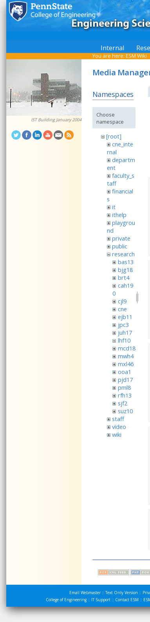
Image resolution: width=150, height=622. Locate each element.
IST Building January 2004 (56, 119)
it (114, 207)
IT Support (100, 599)
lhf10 (124, 340)
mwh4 (126, 356)
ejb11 (125, 317)
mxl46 (126, 364)
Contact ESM (127, 599)
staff (118, 419)
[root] (113, 136)
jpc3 (123, 324)
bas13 (126, 262)
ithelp (119, 215)
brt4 (123, 277)
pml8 (124, 387)
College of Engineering (66, 599)
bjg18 (125, 270)
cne (122, 309)
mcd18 (127, 348)
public (119, 246)
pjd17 (125, 379)
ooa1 (124, 372)
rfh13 (125, 395)
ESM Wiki (136, 55)
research (123, 254)
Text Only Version (121, 592)
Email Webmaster (85, 592)
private (121, 238)
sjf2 (122, 403)
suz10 (125, 411)
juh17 (125, 332)
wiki (116, 434)
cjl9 (122, 301)
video (119, 426)
